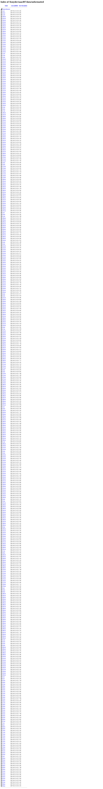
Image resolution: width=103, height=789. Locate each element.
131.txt (4, 79)
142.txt (4, 99)
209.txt (4, 238)
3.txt (4, 406)
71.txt (4, 732)
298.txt (4, 421)
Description (24, 5)
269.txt (4, 360)
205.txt (4, 231)
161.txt (4, 140)
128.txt (4, 73)
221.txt (4, 264)
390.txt (4, 612)
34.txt (4, 499)
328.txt (4, 482)
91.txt (4, 771)
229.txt (4, 279)
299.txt (4, 423)
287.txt (4, 397)
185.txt (4, 188)
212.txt (4, 247)
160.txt (4, 138)
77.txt (4, 743)
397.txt (4, 625)
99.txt (4, 785)
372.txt (4, 573)
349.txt (4, 525)
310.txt (4, 445)
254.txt (4, 332)
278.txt (4, 380)
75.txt (4, 739)
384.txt (4, 600)
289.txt (4, 401)
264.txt (4, 351)
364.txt (4, 558)
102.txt (4, 20)
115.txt (4, 44)
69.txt (4, 728)
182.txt (4, 183)
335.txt (4, 495)
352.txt (4, 532)
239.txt (4, 301)
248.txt (4, 318)
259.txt (4, 342)
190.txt (4, 197)
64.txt (4, 715)
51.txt (4, 691)
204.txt (4, 229)
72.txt (4, 734)
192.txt (4, 201)
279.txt (4, 382)
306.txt (4, 436)
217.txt (4, 256)
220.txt (4, 262)
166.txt (4, 149)
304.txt (4, 432)
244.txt (4, 310)
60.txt (4, 708)
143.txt (4, 101)
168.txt (4, 153)
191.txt (4, 199)
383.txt (4, 599)
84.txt (4, 758)
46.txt (4, 682)
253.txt (4, 330)
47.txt (4, 684)
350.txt (4, 528)
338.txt (4, 504)
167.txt (4, 151)
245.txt (4, 312)
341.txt (4, 510)
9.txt (4, 756)
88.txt (4, 765)
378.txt (4, 584)
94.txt (4, 776)
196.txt (4, 208)
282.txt (4, 388)
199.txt (4, 220)
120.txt (4, 59)
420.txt (4, 674)
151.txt (4, 121)
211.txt (4, 245)
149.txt (4, 118)
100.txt (4, 16)
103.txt (4, 22)
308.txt (4, 440)
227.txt (4, 275)
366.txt (4, 562)
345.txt (4, 517)
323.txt (4, 473)
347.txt (4, 521)
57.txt (4, 702)
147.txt (4, 114)
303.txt (4, 430)
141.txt (4, 97)
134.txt (4, 85)
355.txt (4, 538)
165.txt (4, 147)
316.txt (4, 460)
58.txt (4, 704)
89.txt (4, 767)
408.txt (4, 652)
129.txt (4, 75)
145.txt (4, 105)
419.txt (4, 673)
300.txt (4, 425)
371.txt (4, 571)
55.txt (4, 699)
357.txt (4, 541)
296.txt (4, 417)
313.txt (4, 454)
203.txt (4, 227)
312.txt (4, 449)
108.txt (4, 31)
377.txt (4, 582)
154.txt (4, 127)
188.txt (4, 194)
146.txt (4, 112)
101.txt (4, 18)
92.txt (4, 772)
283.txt (4, 390)
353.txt (4, 534)
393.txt (4, 617)
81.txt (4, 750)
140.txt (4, 96)
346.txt (4, 519)
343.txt (4, 514)
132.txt (4, 81)
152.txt (4, 123)
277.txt (4, 379)
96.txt (4, 780)
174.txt (4, 168)
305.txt (4, 434)
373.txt (4, 575)
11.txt (4, 14)
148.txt (4, 116)
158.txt (4, 134)
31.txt (4, 441)
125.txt (4, 68)
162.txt (4, 142)
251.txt (4, 323)
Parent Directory (6, 9)
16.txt (4, 109)
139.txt (4, 94)
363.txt (4, 556)
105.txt (4, 25)
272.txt (4, 366)
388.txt (4, 608)
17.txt (4, 110)
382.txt (4, 597)
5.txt (4, 676)
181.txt (4, 181)
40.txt (4, 591)
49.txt (4, 687)
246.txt (4, 314)
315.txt (4, 458)
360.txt (4, 547)
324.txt (4, 475)
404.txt (4, 637)
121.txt (4, 60)
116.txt (4, 46)
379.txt (4, 586)
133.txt (4, 83)
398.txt (4, 626)
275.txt (4, 375)
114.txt (4, 42)
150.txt (4, 120)
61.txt (4, 710)
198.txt (4, 218)
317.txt (4, 462)
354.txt (4, 536)
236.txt (4, 292)
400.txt (4, 630)
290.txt (4, 403)
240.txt (4, 303)
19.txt (4, 164)
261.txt (4, 345)
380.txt (4, 593)
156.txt (4, 131)
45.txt (4, 680)
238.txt (4, 299)
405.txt (4, 647)
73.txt (4, 736)
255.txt (4, 334)
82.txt (4, 752)
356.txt (4, 539)
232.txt (4, 284)
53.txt (4, 695)
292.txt (4, 410)
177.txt (4, 173)
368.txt (4, 565)
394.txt (4, 619)
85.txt (4, 760)
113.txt (4, 40)
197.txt (4, 210)
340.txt (4, 508)
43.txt (4, 643)
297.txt (4, 419)
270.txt (4, 362)
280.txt (4, 384)
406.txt (4, 649)
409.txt (4, 654)
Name (6, 5)
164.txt (4, 146)
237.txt (4, 297)
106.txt (4, 27)
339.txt (4, 506)
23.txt (4, 244)
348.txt (4, 523)
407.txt (4, 650)
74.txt (4, 737)
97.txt (4, 782)
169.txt (4, 155)
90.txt (4, 769)
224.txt (4, 269)
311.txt (4, 447)
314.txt (4, 456)
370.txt (4, 569)
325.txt (4, 477)
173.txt (4, 166)
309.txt (4, 443)
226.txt (4, 273)
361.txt (4, 549)
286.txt (4, 395)
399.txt (4, 628)
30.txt (4, 408)
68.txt (4, 726)
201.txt (4, 223)
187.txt (4, 192)
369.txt (4, 567)
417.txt (4, 669)
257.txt (4, 338)
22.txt (4, 242)
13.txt (4, 55)
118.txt (4, 49)
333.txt (4, 491)
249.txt (4, 319)
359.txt (4, 545)
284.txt (4, 392)
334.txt (4, 493)
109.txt (4, 33)
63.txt (4, 713)
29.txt (4, 371)
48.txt (4, 686)
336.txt (4, 497)
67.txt (4, 721)
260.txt (4, 343)
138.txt (4, 92)
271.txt (4, 364)
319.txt (4, 465)
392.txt (4, 615)
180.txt (4, 179)
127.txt (4, 72)
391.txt (4, 613)
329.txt (4, 484)
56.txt (4, 700)
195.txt (4, 207)
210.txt (4, 240)
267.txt (4, 356)
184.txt (4, 186)
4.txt (4, 588)
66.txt (4, 719)
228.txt (4, 277)
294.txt (4, 414)
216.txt (4, 255)
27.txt (4, 329)
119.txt (4, 51)
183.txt (4, 184)
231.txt (4, 282)
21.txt (4, 216)
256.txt (4, 336)
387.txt (4, 606)
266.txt (4, 355)
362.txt (4, 554)
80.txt (4, 748)
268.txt (4, 358)
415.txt (4, 665)
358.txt (4, 543)
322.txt (4, 471)
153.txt (4, 125)
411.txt (4, 658)
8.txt (4, 724)
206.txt (4, 232)
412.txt (4, 660)
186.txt (4, 190)
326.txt (4, 478)
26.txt (4, 327)
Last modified (14, 5)
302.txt (4, 428)
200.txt (4, 221)
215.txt (4, 253)
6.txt (4, 678)
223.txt (4, 268)
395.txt (4, 621)
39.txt (4, 589)
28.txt (4, 369)
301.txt (4, 427)
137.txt (4, 90)
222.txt (4, 266)
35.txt (4, 501)
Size (20, 5)
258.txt (4, 340)
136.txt (4, 88)
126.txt (4, 70)
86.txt (4, 761)
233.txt (4, 286)
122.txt (4, 62)
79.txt (4, 747)
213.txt (4, 249)
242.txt (4, 306)
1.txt (4, 11)
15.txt (4, 107)
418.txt (4, 671)
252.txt (4, 325)
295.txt (4, 416)
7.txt (4, 723)
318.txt (4, 464)
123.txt (4, 64)
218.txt (4, 258)
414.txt (4, 663)
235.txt (4, 290)
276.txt (4, 377)
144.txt (4, 103)
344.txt (4, 515)
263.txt (4, 349)
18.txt (4, 162)
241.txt (4, 305)
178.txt (4, 175)
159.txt (4, 136)
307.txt (4, 438)
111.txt (4, 36)
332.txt (4, 490)
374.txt (4, 576)
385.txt (4, 602)
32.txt (4, 451)
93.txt (4, 774)
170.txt (4, 157)
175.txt (4, 170)
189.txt (4, 195)
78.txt (4, 745)
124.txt (4, 66)
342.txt (4, 512)
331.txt (4, 488)
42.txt (4, 641)
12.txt (4, 53)
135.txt (4, 86)
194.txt (4, 205)
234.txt (4, 288)
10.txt (4, 12)
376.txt (4, 580)
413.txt (4, 662)
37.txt (4, 551)
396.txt (4, 623)
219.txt (4, 260)
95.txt (4, 778)
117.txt (4, 48)
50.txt (4, 689)
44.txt (4, 645)
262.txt (4, 347)
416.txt (4, 667)
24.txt (4, 293)
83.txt (4, 754)
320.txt (4, 467)
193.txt (4, 203)
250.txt (4, 321)
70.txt (4, 730)
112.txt (4, 38)
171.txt (4, 158)
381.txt (4, 595)
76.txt (4, 741)
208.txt (4, 236)
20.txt (4, 214)
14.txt (4, 57)
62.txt (4, 711)
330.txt (4, 486)
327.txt (4, 480)
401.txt (4, 632)
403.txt (4, 636)
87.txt (4, 763)
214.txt (4, 251)
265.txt (4, 353)
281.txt (4, 386)
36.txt (4, 527)
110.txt (4, 35)
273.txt (4, 367)
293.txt (4, 412)
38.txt (4, 552)
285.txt (4, 393)
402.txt (4, 634)
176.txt (4, 171)
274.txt (4, 373)
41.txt (4, 639)
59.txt (4, 706)
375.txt (4, 578)
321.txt (4, 469)
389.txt (4, 610)
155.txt (4, 129)
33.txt (4, 453)
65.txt (4, 717)
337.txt (4, 502)
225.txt (4, 271)
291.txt (4, 404)
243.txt (4, 308)
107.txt (4, 29)
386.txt (4, 604)
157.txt (4, 133)
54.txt (4, 697)
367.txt (4, 564)
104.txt (4, 23)
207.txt (4, 234)
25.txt (4, 295)
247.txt (4, 316)
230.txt (4, 281)
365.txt (4, 560)
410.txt (4, 656)
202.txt (4, 225)
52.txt (4, 693)
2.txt (4, 212)
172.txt (4, 160)
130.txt (4, 77)
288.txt (4, 399)
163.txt (4, 144)
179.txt (4, 177)
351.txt (4, 530)
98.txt (4, 784)
